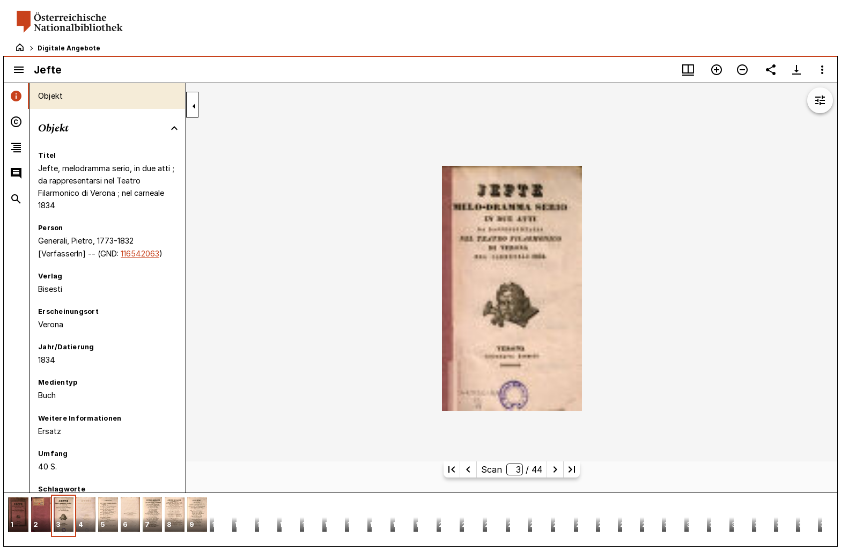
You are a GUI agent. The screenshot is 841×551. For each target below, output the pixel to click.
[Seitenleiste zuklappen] (194, 106)
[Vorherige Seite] (468, 469)
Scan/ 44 (511, 469)
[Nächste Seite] (555, 469)
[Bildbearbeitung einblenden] (820, 100)
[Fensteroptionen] (822, 70)
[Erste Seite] (452, 469)
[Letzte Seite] (572, 469)
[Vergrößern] (716, 70)
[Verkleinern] (742, 70)
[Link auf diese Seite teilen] (771, 70)
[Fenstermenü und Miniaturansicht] (688, 70)
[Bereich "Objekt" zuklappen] (174, 128)
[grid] (420, 519)
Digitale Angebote (69, 48)
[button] (18, 515)
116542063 (140, 253)
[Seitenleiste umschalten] (19, 70)
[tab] (16, 96)
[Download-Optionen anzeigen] (796, 70)
